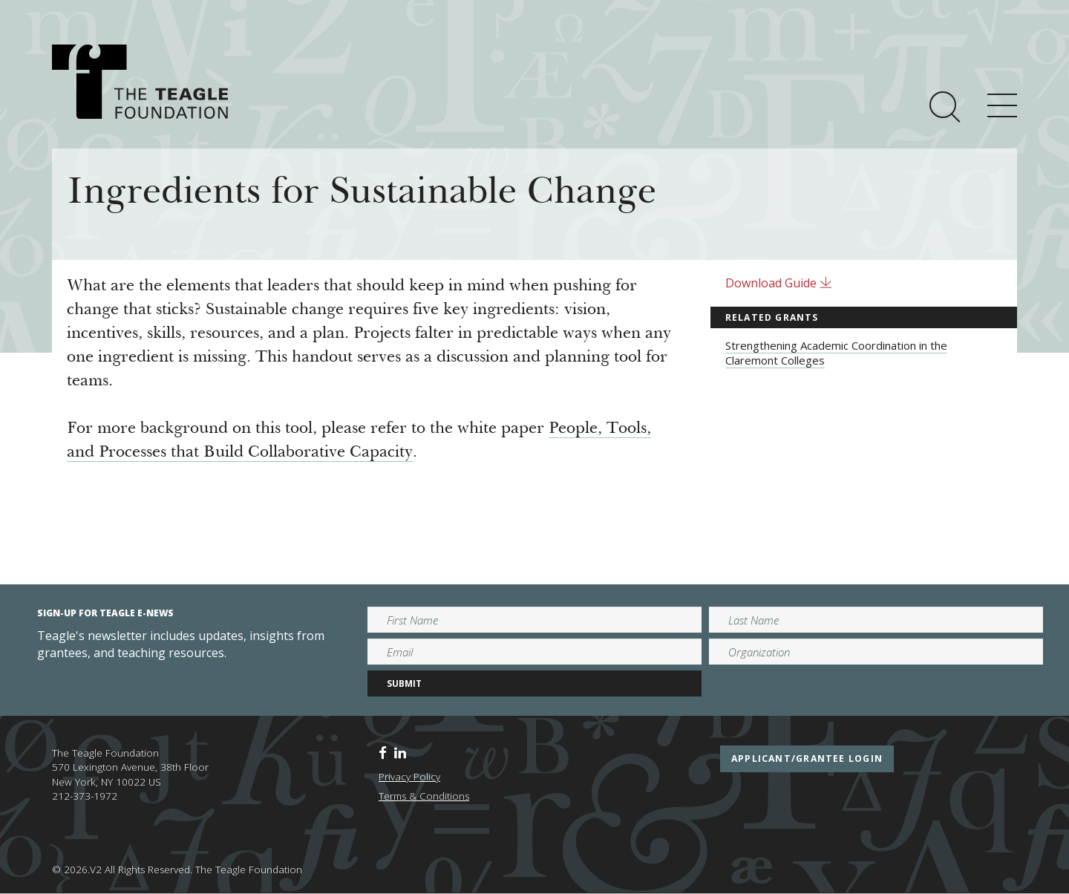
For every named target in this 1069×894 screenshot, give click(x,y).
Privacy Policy (409, 776)
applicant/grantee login (807, 758)
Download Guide (778, 283)
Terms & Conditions (424, 796)
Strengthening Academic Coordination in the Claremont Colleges (836, 353)
